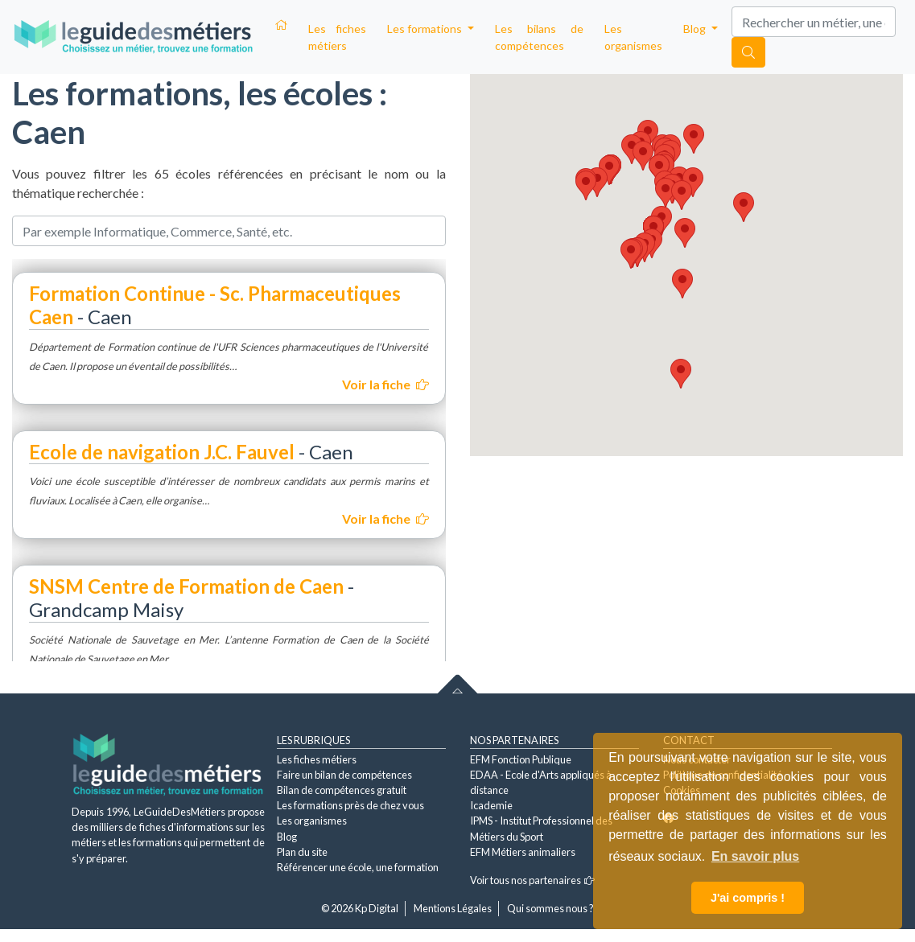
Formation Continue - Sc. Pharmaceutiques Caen (215, 305)
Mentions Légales (453, 908)
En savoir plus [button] (755, 856)
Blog (287, 836)
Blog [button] (695, 28)
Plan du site (302, 851)
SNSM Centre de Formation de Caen (186, 586)
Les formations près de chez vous (350, 805)
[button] (630, 254)
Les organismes (633, 37)
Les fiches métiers (337, 37)
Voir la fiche (385, 384)
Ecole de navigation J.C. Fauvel (162, 451)
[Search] (814, 21)
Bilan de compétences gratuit (341, 790)
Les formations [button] (425, 28)
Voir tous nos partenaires (532, 880)
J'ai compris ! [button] (748, 897)
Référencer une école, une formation (358, 867)
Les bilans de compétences (539, 37)
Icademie (491, 805)
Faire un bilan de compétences (344, 774)
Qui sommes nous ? (550, 908)
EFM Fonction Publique (520, 759)
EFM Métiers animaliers (522, 851)
